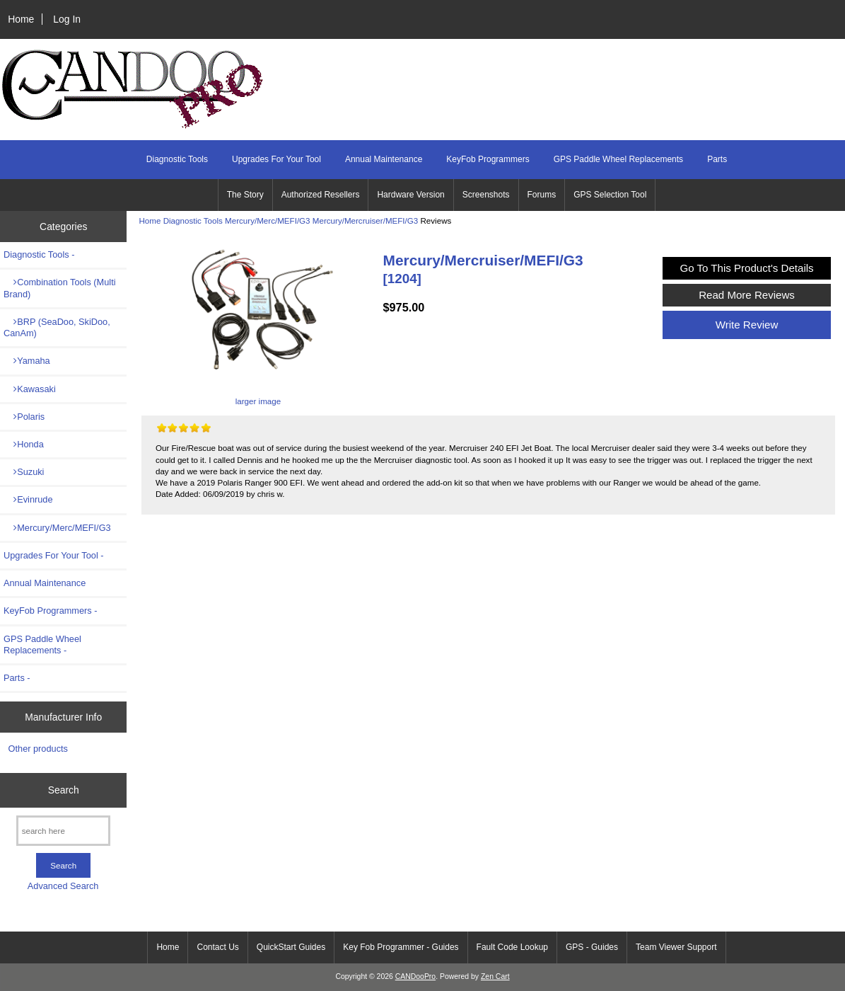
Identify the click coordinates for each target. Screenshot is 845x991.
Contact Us (217, 947)
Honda (24, 444)
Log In (67, 19)
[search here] (63, 830)
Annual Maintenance (383, 159)
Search (63, 790)
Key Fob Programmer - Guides (400, 947)
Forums (542, 195)
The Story (245, 195)
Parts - (17, 677)
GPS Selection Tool (609, 195)
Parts (717, 159)
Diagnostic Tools (193, 220)
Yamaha (27, 360)
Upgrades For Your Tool (276, 159)
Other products (38, 748)
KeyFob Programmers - (51, 610)
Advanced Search (63, 886)
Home (21, 19)
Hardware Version (410, 195)
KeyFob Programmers (487, 159)
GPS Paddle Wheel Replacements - (42, 644)
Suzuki (24, 471)
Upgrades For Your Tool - (54, 555)
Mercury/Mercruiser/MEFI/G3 (365, 220)
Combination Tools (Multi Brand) (60, 288)
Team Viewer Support (676, 947)
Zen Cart (495, 976)
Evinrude (28, 499)
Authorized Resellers (320, 195)
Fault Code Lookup (512, 947)
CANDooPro (415, 976)
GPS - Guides (592, 947)
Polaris (24, 416)
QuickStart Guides (291, 947)
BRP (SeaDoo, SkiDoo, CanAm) (57, 327)
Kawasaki (30, 389)
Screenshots (486, 195)
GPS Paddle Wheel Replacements (618, 159)
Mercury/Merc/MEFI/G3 (267, 220)
